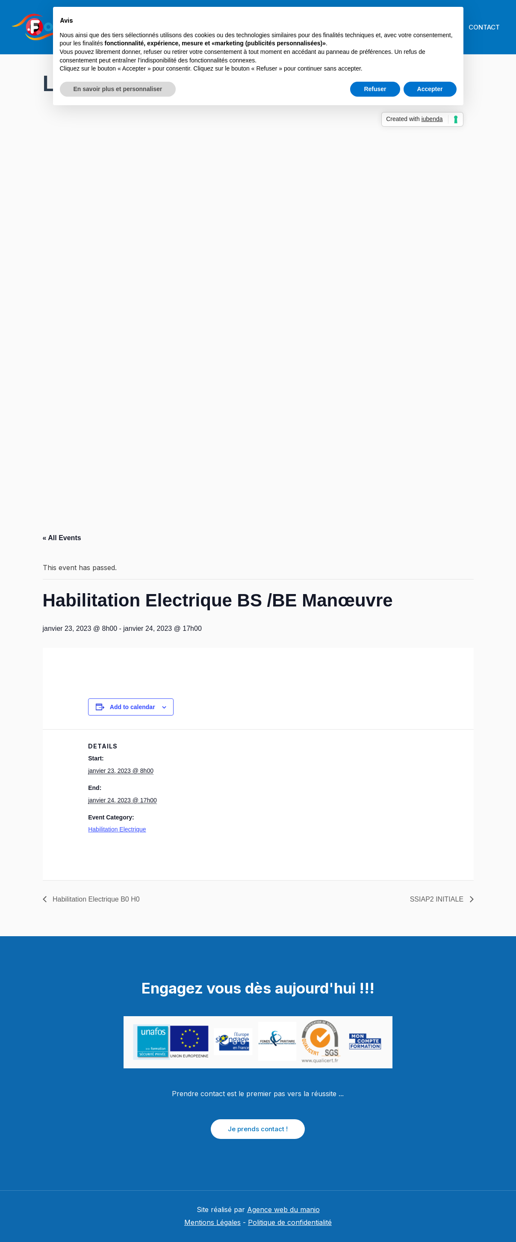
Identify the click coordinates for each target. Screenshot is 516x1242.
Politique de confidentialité (290, 1222)
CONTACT (481, 27)
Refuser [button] (375, 89)
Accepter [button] (430, 89)
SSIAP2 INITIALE (438, 899)
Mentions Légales (212, 1222)
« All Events (62, 537)
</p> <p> (258, 310)
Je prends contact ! (258, 1129)
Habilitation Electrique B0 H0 (95, 899)
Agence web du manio (283, 1209)
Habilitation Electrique (117, 829)
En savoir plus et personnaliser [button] (118, 89)
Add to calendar (132, 707)
